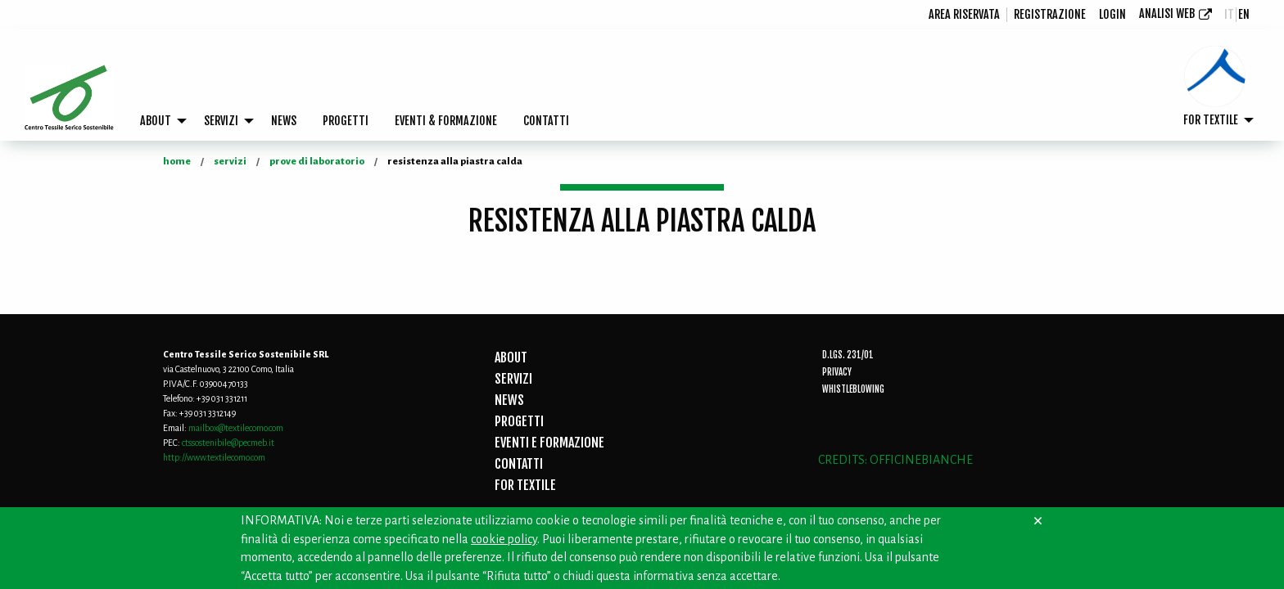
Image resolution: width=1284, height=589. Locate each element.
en (1244, 14)
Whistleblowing (853, 389)
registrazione (1050, 14)
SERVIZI (221, 121)
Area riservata (964, 14)
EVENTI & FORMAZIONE (446, 121)
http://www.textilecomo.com (214, 457)
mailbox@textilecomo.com (235, 428)
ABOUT (155, 121)
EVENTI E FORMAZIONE (549, 442)
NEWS (283, 121)
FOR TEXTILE (1210, 120)
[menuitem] (964, 14)
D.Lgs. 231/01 (848, 355)
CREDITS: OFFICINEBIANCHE (895, 459)
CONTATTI (546, 121)
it (1229, 14)
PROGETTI (345, 121)
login (1112, 14)
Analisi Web (1167, 13)
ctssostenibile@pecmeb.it (228, 442)
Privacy (837, 372)
